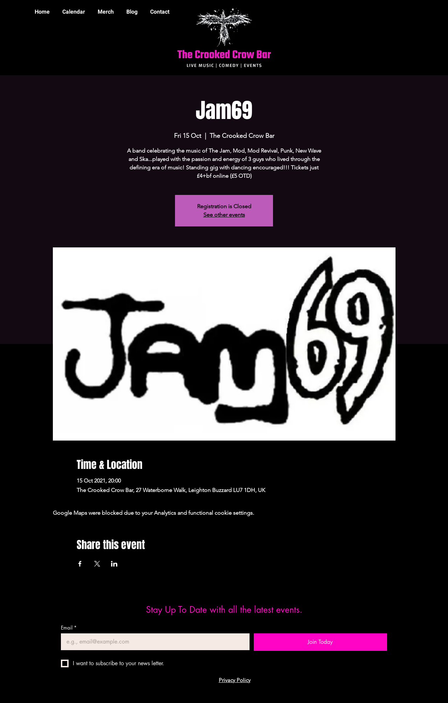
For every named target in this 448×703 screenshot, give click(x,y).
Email (69, 628)
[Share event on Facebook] (80, 564)
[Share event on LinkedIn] (114, 564)
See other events (224, 214)
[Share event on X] (97, 564)
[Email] (153, 642)
